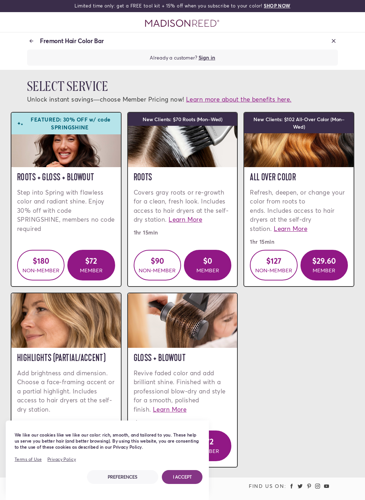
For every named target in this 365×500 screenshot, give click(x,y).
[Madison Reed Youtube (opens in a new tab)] (326, 486)
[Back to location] (31, 41)
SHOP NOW (277, 6)
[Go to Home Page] (182, 23)
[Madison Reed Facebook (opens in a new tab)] (291, 486)
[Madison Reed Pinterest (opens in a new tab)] (309, 486)
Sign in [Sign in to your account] (207, 58)
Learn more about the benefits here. (239, 99)
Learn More (185, 219)
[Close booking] (333, 41)
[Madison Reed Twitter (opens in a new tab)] (300, 486)
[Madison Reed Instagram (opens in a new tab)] (318, 486)
